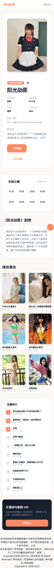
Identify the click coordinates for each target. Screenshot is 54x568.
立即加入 (27, 523)
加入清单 (17, 158)
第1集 (11, 191)
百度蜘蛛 (28, 559)
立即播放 (17, 148)
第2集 (21, 191)
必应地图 (39, 559)
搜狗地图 (28, 562)
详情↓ (43, 137)
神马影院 (17, 559)
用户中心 (48, 4)
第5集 (11, 201)
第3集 (32, 191)
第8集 (42, 201)
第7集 (32, 201)
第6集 (21, 201)
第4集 (42, 191)
